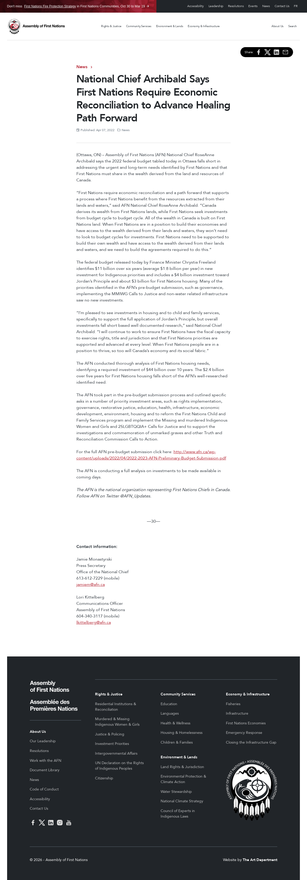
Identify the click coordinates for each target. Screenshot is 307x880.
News (266, 6)
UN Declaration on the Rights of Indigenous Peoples (119, 765)
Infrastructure (237, 713)
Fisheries (233, 703)
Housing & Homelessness (181, 732)
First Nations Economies (246, 723)
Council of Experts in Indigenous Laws (178, 813)
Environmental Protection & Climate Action (183, 779)
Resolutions (236, 6)
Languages (170, 713)
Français (295, 6)
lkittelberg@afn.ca (93, 622)
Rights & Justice (111, 26)
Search (292, 26)
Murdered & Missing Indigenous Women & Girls (117, 721)
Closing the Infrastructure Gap (251, 742)
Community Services (138, 26)
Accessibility (195, 6)
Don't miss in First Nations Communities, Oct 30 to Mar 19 (76, 6)
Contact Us (282, 6)
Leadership (216, 6)
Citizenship (104, 778)
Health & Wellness (175, 723)
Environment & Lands (169, 26)
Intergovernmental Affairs (116, 753)
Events (253, 6)
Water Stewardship (176, 791)
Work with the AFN (45, 760)
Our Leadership (43, 741)
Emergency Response (244, 732)
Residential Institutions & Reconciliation (115, 706)
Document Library (45, 770)
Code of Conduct (44, 789)
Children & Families (177, 742)
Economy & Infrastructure (204, 26)
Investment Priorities (112, 743)
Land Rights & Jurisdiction (182, 766)
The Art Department (260, 859)
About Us (277, 26)
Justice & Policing (109, 734)
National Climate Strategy (182, 801)
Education (169, 703)
